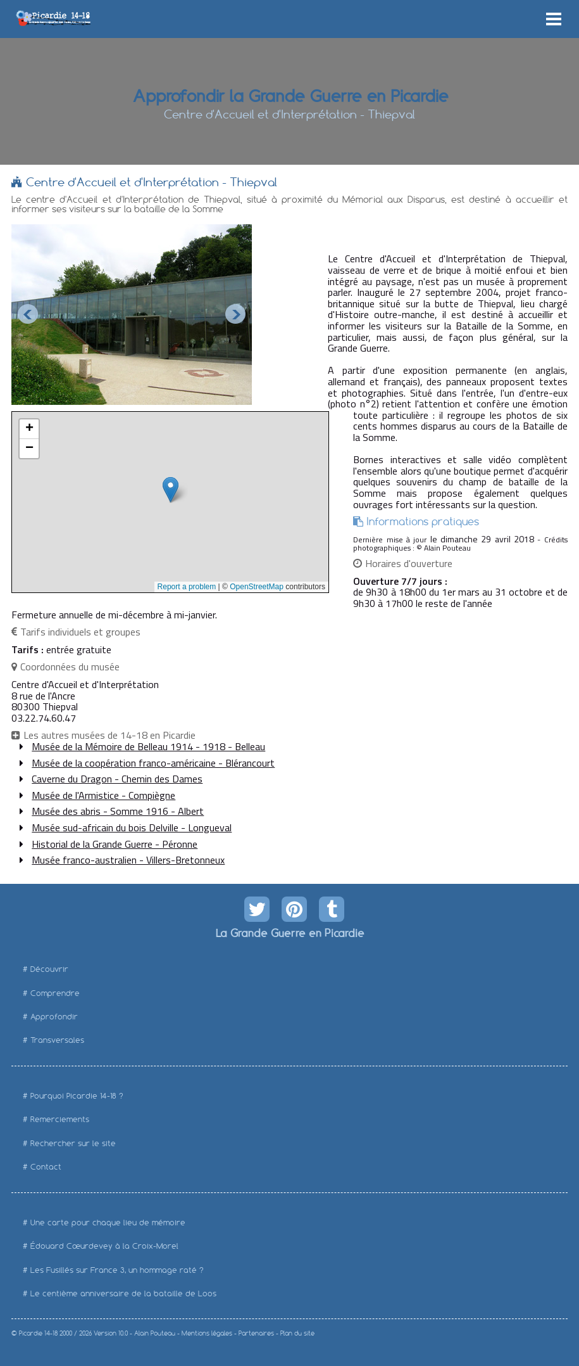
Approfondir (54, 1016)
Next (235, 314)
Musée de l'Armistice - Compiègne (103, 795)
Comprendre (55, 993)
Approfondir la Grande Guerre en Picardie (289, 94)
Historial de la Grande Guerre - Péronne (114, 844)
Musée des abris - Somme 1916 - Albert (118, 811)
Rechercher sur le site (73, 1143)
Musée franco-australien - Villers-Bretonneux (128, 859)
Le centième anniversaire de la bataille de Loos (123, 1293)
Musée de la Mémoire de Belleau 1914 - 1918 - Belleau (148, 746)
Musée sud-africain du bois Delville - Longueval (132, 827)
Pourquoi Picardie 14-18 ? (76, 1096)
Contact (45, 1166)
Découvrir (49, 969)
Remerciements (59, 1119)
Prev (28, 314)
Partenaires (256, 1333)
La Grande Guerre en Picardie (289, 932)
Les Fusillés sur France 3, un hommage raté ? (117, 1270)
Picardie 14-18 (38, 1333)
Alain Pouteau (154, 1333)
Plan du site (297, 1333)
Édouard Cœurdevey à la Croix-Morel (104, 1246)
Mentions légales (207, 1333)
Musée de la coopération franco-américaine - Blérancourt (153, 762)
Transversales (57, 1040)
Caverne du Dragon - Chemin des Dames (117, 778)
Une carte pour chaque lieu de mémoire (107, 1222)
